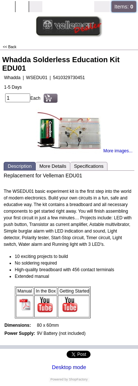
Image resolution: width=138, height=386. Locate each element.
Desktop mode (69, 367)
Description (20, 166)
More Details (52, 166)
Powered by (59, 379)
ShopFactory (78, 379)
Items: (123, 7)
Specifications (88, 166)
